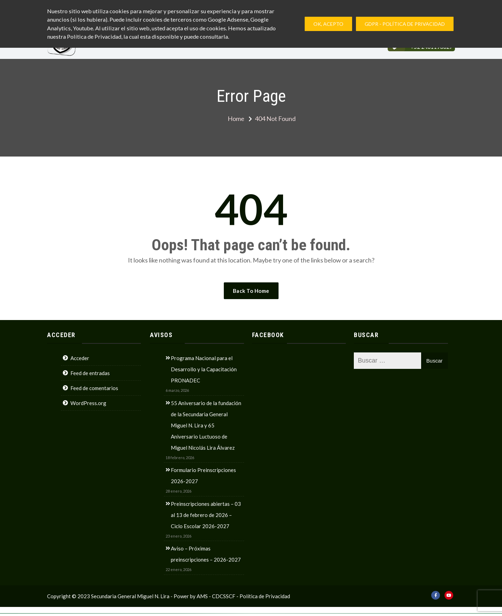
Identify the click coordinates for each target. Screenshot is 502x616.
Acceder (79, 358)
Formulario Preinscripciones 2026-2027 (203, 475)
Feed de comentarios (94, 388)
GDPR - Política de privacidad (405, 24)
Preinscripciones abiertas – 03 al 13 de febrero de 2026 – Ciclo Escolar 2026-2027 (206, 515)
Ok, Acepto (328, 24)
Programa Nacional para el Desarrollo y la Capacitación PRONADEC (204, 369)
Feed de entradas (90, 373)
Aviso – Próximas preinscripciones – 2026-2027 (206, 554)
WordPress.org (88, 403)
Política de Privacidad (264, 596)
